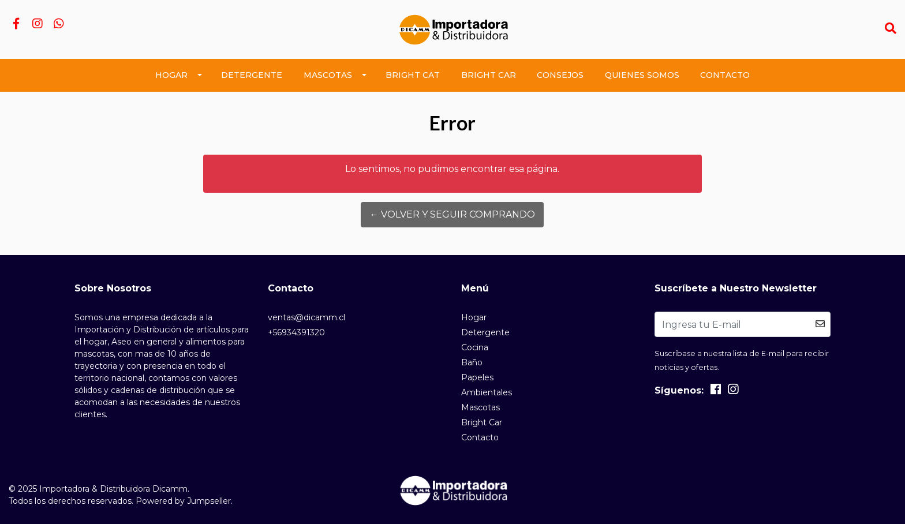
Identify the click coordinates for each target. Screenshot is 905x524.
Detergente (251, 75)
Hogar (171, 75)
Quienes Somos (642, 75)
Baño (472, 362)
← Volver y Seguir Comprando (452, 214)
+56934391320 (296, 332)
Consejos (560, 75)
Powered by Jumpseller (183, 501)
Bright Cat (413, 75)
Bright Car (488, 75)
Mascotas (328, 75)
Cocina (474, 347)
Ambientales (486, 392)
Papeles (477, 377)
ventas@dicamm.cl (306, 317)
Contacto (725, 75)
